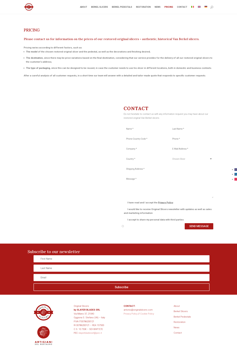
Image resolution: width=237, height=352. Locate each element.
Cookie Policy (147, 313)
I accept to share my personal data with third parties (154, 219)
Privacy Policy (165, 202)
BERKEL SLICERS (99, 7)
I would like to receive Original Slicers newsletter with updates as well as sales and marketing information (168, 211)
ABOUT (83, 7)
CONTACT (182, 7)
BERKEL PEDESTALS (122, 7)
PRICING (168, 7)
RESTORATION (143, 7)
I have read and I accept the (148, 202)
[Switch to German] (206, 10)
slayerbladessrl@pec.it (90, 333)
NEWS (158, 7)
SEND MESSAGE (199, 226)
